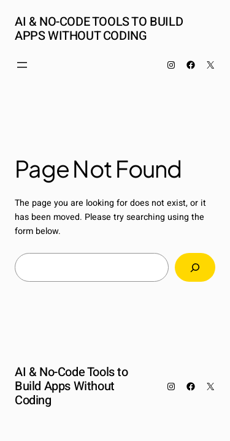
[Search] (195, 267)
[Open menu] (22, 65)
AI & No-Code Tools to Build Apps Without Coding (99, 29)
